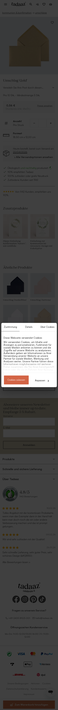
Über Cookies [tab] (47, 326)
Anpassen (42, 380)
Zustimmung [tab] (10, 326)
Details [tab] (28, 326)
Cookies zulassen (16, 380)
